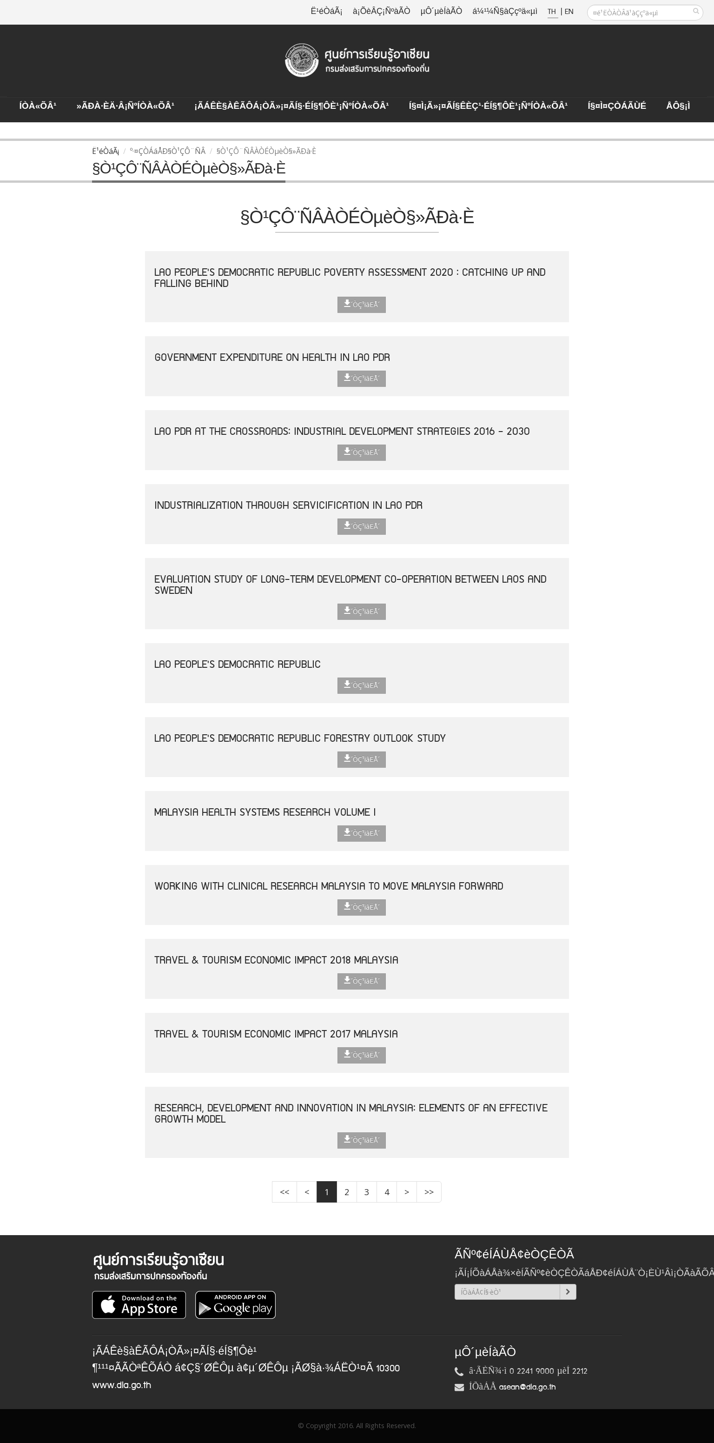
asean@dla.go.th (527, 1387)
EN (569, 12)
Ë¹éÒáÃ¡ (327, 12)
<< (284, 1191)
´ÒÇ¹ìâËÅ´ (362, 304)
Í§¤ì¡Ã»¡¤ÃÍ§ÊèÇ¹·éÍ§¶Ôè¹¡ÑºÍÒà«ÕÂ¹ (488, 106)
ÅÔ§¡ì (678, 106)
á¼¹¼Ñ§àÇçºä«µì (504, 12)
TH (553, 12)
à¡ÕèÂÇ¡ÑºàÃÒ (381, 12)
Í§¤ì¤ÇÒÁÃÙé (617, 106)
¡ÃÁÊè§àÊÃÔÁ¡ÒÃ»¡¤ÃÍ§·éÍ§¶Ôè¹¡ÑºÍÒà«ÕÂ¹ (291, 106)
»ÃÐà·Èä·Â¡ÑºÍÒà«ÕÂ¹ (125, 106)
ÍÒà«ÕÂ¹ (38, 106)
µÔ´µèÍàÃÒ (442, 12)
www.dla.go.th (121, 1385)
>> (429, 1191)
